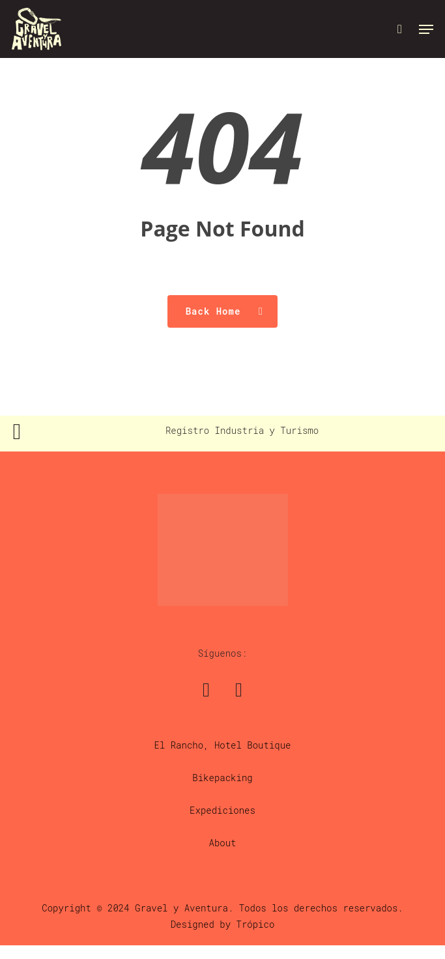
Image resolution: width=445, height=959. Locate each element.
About (222, 843)
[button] (426, 29)
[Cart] (399, 29)
